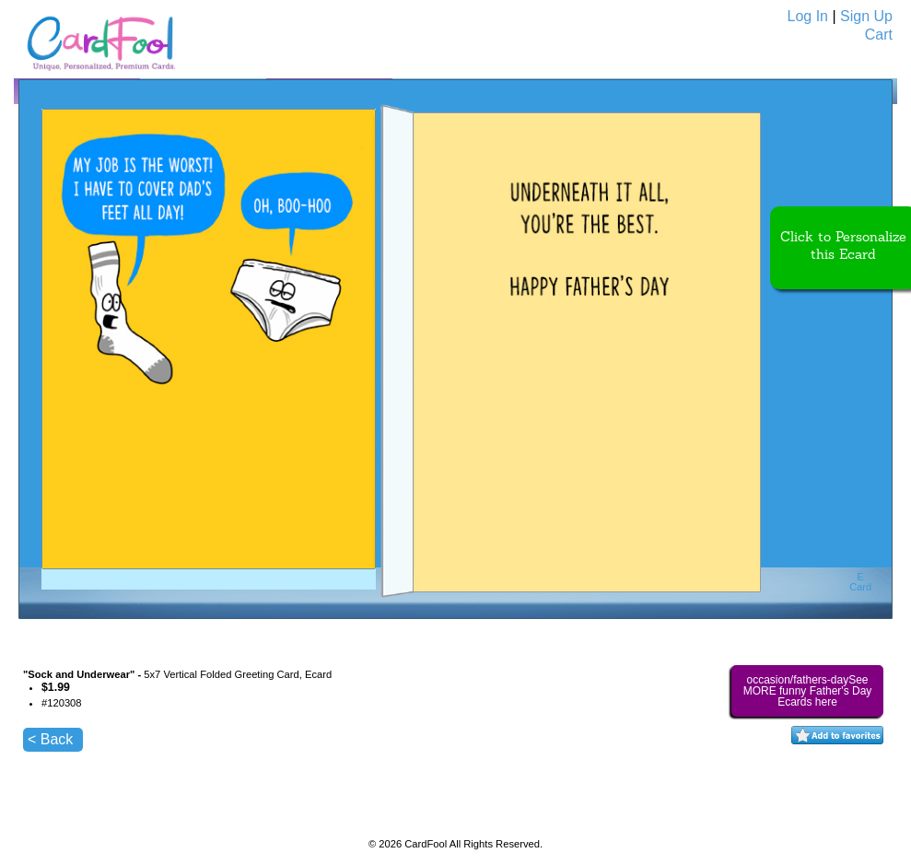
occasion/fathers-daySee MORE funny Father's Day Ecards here (807, 690)
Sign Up (866, 16)
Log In (808, 16)
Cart (879, 34)
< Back (50, 739)
